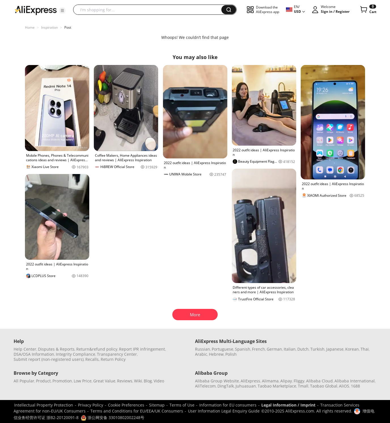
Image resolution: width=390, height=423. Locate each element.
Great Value (104, 381)
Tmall (303, 386)
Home (30, 27)
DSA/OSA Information (34, 354)
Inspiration (49, 27)
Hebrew (216, 354)
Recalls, (92, 359)
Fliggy (299, 381)
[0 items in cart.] (367, 9)
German (274, 349)
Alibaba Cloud (319, 381)
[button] (62, 10)
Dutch (303, 349)
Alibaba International (354, 381)
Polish (231, 354)
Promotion (62, 381)
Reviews (124, 381)
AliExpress (250, 381)
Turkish (317, 349)
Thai (365, 349)
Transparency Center (117, 354)
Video (159, 381)
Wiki (138, 381)
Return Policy (113, 359)
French (258, 349)
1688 (355, 386)
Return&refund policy (96, 349)
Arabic (201, 354)
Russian (202, 349)
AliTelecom (205, 386)
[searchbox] (149, 9)
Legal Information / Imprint (288, 405)
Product (43, 381)
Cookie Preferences (126, 405)
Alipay (286, 381)
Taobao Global (323, 386)
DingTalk (225, 386)
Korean (352, 349)
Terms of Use (181, 405)
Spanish (242, 349)
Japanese (335, 349)
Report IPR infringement (142, 349)
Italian (290, 349)
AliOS (344, 386)
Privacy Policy (90, 405)
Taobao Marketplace (277, 386)
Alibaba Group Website (217, 381)
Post (67, 27)
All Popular (24, 381)
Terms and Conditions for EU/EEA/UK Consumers (136, 411)
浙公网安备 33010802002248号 (112, 417)
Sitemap (157, 405)
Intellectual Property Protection (43, 405)
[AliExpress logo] (36, 10)
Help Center (25, 349)
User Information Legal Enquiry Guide (224, 411)
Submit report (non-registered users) (49, 359)
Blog (148, 381)
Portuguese (222, 349)
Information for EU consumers (228, 405)
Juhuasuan (246, 386)
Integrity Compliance (75, 354)
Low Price (83, 381)
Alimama (270, 381)
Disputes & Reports (56, 349)
